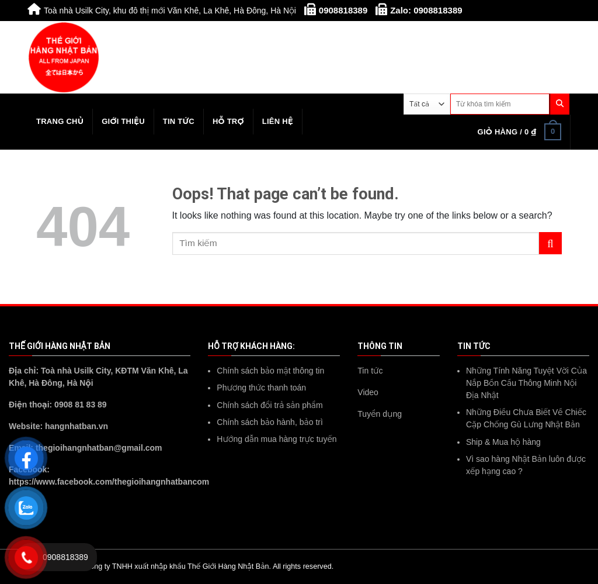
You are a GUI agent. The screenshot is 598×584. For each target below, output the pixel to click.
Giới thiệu (123, 121)
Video (367, 392)
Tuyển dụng (379, 414)
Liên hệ (277, 121)
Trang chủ (60, 121)
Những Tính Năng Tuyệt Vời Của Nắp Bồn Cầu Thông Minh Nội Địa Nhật (526, 383)
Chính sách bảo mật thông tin (270, 370)
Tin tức (178, 121)
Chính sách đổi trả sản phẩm (269, 405)
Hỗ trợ (228, 121)
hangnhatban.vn (76, 426)
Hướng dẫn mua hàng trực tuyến (276, 439)
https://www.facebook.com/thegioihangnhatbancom (109, 481)
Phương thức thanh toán (261, 387)
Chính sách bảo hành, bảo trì (270, 422)
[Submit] (550, 243)
